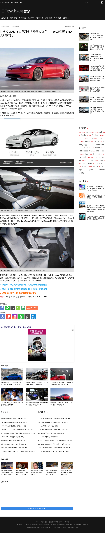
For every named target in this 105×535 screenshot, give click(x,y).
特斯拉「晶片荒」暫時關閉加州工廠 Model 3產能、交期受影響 (37, 383)
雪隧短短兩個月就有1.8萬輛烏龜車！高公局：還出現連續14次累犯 (7, 472)
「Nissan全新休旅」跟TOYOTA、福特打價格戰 (18, 451)
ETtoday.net (46, 527)
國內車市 (13, 18)
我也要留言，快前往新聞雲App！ (37, 508)
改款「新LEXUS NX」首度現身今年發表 (53, 422)
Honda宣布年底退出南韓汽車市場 (14, 440)
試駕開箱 (31, 18)
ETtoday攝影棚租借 (92, 214)
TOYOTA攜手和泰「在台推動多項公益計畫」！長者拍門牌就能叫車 (97, 78)
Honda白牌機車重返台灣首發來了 (51, 437)
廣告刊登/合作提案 (43, 524)
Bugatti (89, 135)
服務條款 (61, 524)
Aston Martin (94, 132)
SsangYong (84, 160)
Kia (101, 141)
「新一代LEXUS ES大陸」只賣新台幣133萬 (17, 429)
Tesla (26, 297)
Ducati (95, 170)
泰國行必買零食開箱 (92, 193)
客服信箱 (53, 524)
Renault (83, 157)
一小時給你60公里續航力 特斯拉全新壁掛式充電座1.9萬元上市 (61, 383)
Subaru (91, 160)
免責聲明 (85, 524)
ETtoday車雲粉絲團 (102, 2)
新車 (10, 297)
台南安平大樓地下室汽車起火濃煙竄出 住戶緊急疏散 (52, 472)
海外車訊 (22, 18)
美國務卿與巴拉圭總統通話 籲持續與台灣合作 (37, 472)
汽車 (7, 297)
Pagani (90, 154)
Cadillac (95, 135)
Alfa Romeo (82, 132)
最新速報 (4, 18)
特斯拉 (30, 297)
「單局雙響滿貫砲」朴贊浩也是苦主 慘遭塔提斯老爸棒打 (12, 404)
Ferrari (86, 138)
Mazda (97, 148)
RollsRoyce (90, 157)
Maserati (91, 148)
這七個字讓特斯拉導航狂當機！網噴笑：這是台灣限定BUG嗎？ (37, 404)
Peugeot (96, 154)
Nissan (81, 154)
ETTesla (46, 297)
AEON (95, 167)
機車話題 (39, 18)
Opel (86, 154)
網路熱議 (48, 18)
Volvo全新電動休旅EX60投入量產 (13, 418)
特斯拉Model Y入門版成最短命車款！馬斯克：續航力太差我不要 (11, 383)
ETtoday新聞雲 (4, 2)
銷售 (14, 297)
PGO (90, 166)
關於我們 (34, 524)
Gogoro (90, 170)
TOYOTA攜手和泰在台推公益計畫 (14, 422)
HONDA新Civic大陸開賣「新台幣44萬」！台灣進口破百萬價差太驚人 (97, 68)
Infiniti (87, 141)
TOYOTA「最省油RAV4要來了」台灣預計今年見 (55, 440)
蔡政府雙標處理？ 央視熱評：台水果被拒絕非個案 (67, 472)
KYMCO (85, 167)
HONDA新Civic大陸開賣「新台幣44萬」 (15, 437)
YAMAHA (100, 163)
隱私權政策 (69, 524)
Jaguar (97, 141)
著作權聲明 (77, 524)
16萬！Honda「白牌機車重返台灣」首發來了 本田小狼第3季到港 (97, 89)
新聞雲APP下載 (53, 522)
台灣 (17, 297)
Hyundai (82, 141)
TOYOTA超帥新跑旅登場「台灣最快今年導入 (54, 444)
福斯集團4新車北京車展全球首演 (13, 444)
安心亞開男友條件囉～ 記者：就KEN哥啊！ (17, 327)
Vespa (84, 170)
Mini (94, 151)
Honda (95, 138)
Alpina (88, 132)
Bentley (84, 135)
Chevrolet (101, 135)
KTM (100, 166)
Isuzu (92, 141)
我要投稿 (19, 524)
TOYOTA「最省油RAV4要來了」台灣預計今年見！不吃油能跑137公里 (97, 99)
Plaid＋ (41, 297)
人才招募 (27, 524)
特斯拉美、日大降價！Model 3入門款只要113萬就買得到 (61, 404)
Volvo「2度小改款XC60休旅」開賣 (14, 447)
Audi (100, 132)
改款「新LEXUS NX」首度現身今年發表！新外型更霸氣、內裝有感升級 (97, 47)
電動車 (22, 297)
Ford (91, 138)
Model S (35, 297)
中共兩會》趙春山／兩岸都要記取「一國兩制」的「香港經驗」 (22, 472)
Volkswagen (87, 163)
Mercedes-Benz (86, 151)
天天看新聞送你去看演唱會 (94, 184)
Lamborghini (91, 144)
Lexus (80, 148)
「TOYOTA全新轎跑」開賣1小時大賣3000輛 (54, 451)
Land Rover (99, 145)
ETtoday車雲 (17, 11)
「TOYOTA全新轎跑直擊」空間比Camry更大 (17, 426)
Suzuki (96, 160)
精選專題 (57, 18)
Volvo (94, 163)
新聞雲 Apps (18, 2)
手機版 (12, 2)
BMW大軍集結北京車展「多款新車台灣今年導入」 (18, 433)
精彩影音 (66, 18)
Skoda (100, 157)
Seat (95, 157)
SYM (80, 166)
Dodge (81, 138)
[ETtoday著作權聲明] (31, 322)
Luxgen (85, 148)
